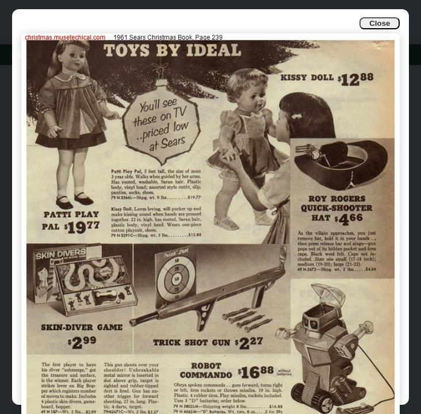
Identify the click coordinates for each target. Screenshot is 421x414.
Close (379, 23)
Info (18, 54)
